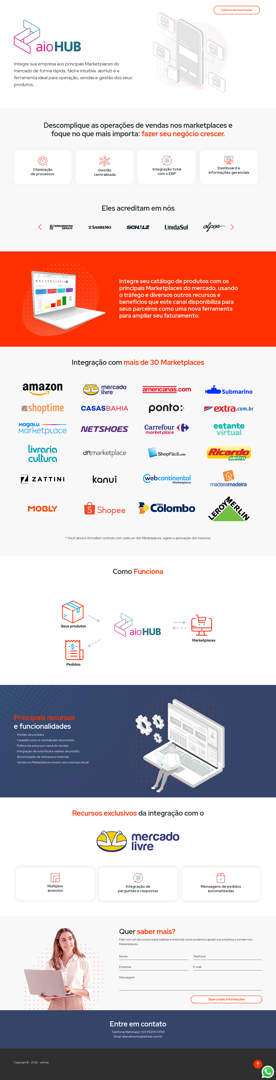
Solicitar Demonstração (236, 10)
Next (231, 227)
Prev (41, 227)
